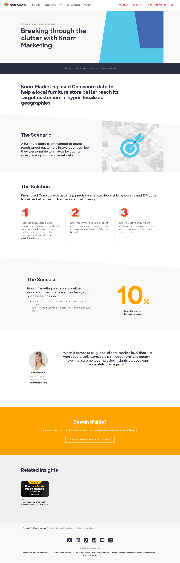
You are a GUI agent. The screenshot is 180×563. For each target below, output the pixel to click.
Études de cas (39, 528)
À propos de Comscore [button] (70, 5)
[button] (124, 6)
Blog (23, 499)
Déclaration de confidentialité (35, 553)
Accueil (26, 528)
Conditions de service (61, 553)
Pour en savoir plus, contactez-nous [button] (90, 440)
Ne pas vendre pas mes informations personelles (133, 553)
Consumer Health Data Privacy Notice (92, 553)
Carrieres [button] (88, 5)
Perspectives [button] (50, 5)
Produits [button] (36, 5)
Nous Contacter (90, 555)
